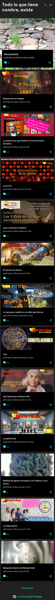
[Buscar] (45, 5)
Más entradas (27, 588)
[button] (49, 62)
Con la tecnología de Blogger (27, 596)
